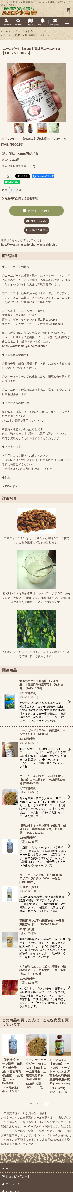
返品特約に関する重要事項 (20, 198)
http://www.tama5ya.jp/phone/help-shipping (29, 244)
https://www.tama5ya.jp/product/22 (24, 346)
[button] (18, 22)
